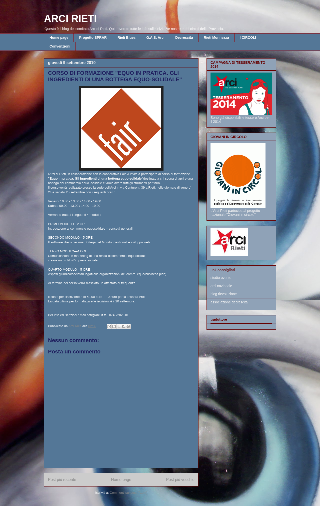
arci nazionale (221, 286)
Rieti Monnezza (216, 38)
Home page (59, 38)
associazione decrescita (229, 302)
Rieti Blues (127, 38)
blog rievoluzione (223, 294)
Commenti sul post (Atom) (128, 492)
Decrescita (184, 38)
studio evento (220, 278)
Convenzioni (60, 46)
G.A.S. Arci (155, 38)
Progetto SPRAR (92, 38)
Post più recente (62, 479)
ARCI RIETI (70, 18)
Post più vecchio (180, 479)
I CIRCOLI (248, 38)
